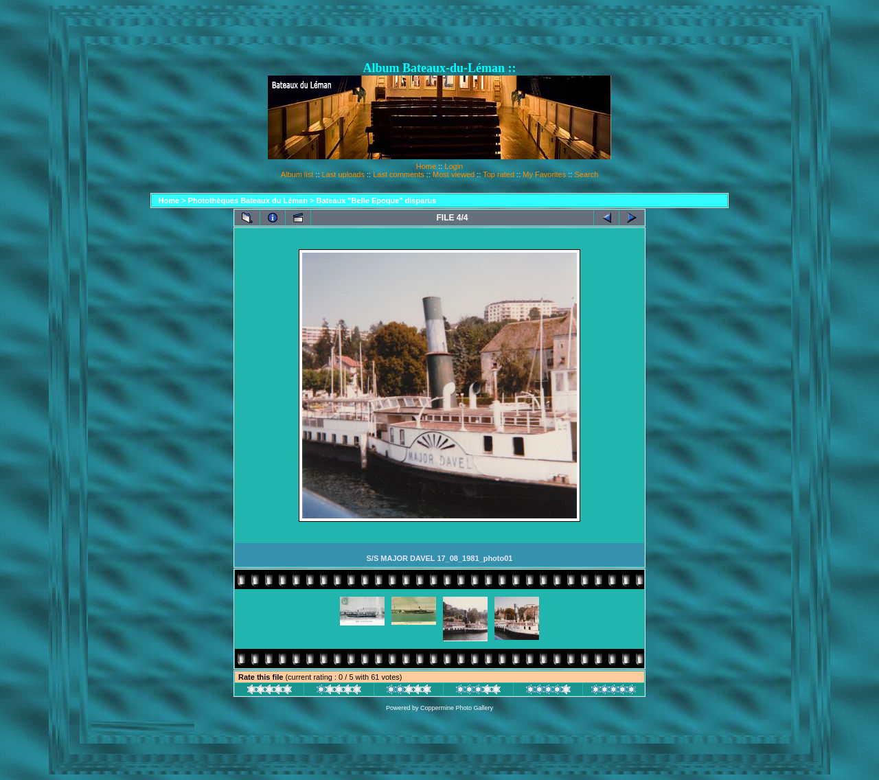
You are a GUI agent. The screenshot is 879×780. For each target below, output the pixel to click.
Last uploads (343, 174)
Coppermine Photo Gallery (456, 707)
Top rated (498, 174)
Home (426, 166)
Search (586, 174)
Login (453, 166)
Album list (297, 174)
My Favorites (544, 174)
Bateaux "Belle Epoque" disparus (377, 200)
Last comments (398, 174)
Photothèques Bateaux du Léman (248, 200)
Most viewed (454, 174)
